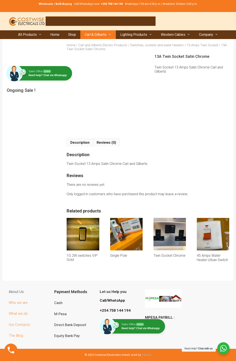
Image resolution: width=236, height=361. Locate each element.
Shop (72, 35)
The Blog (16, 335)
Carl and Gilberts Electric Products (102, 45)
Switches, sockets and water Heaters (157, 45)
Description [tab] (79, 142)
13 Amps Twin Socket (202, 45)
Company (211, 34)
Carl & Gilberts (100, 34)
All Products (32, 34)
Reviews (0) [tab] (106, 142)
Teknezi (146, 354)
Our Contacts (19, 324)
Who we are (19, 302)
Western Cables (178, 34)
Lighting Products (138, 34)
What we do (19, 313)
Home (54, 35)
